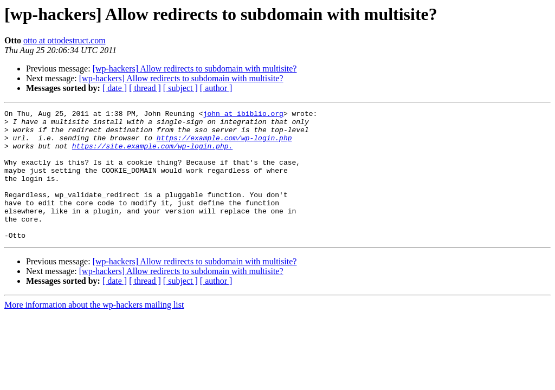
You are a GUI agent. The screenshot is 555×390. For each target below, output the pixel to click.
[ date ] (114, 88)
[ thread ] (145, 88)
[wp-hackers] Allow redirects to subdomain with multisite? (195, 68)
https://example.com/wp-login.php (224, 144)
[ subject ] (180, 88)
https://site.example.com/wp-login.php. (152, 154)
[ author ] (216, 88)
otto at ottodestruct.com (64, 40)
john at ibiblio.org (243, 115)
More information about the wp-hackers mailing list (94, 330)
